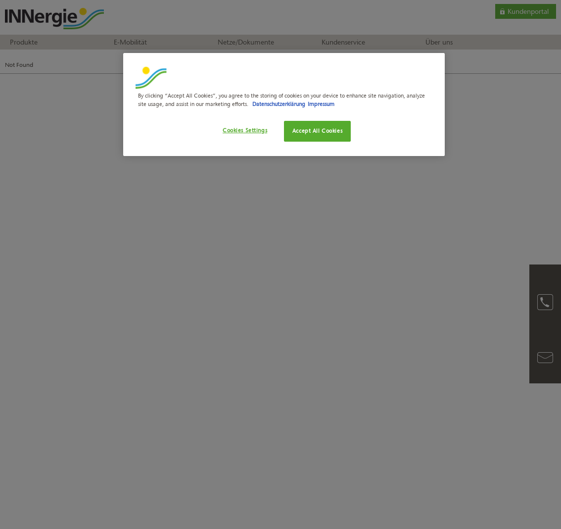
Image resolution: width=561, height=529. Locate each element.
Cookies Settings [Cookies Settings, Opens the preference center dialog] (245, 130)
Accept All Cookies (317, 130)
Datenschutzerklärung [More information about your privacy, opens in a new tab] (278, 104)
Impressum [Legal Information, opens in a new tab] (321, 104)
